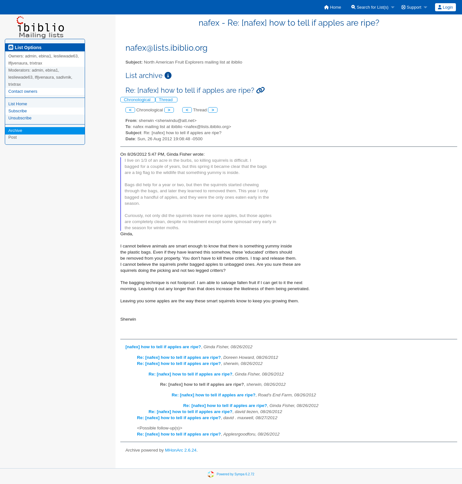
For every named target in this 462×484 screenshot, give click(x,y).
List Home (17, 103)
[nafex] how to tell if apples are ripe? (163, 346)
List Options (24, 47)
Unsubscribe (19, 118)
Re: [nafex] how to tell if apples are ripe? (179, 357)
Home (332, 7)
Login (445, 7)
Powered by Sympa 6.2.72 (235, 474)
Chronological (138, 99)
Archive (15, 130)
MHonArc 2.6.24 (180, 450)
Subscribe (17, 110)
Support (411, 7)
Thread (166, 99)
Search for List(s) (370, 7)
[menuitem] (332, 7)
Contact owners (22, 91)
